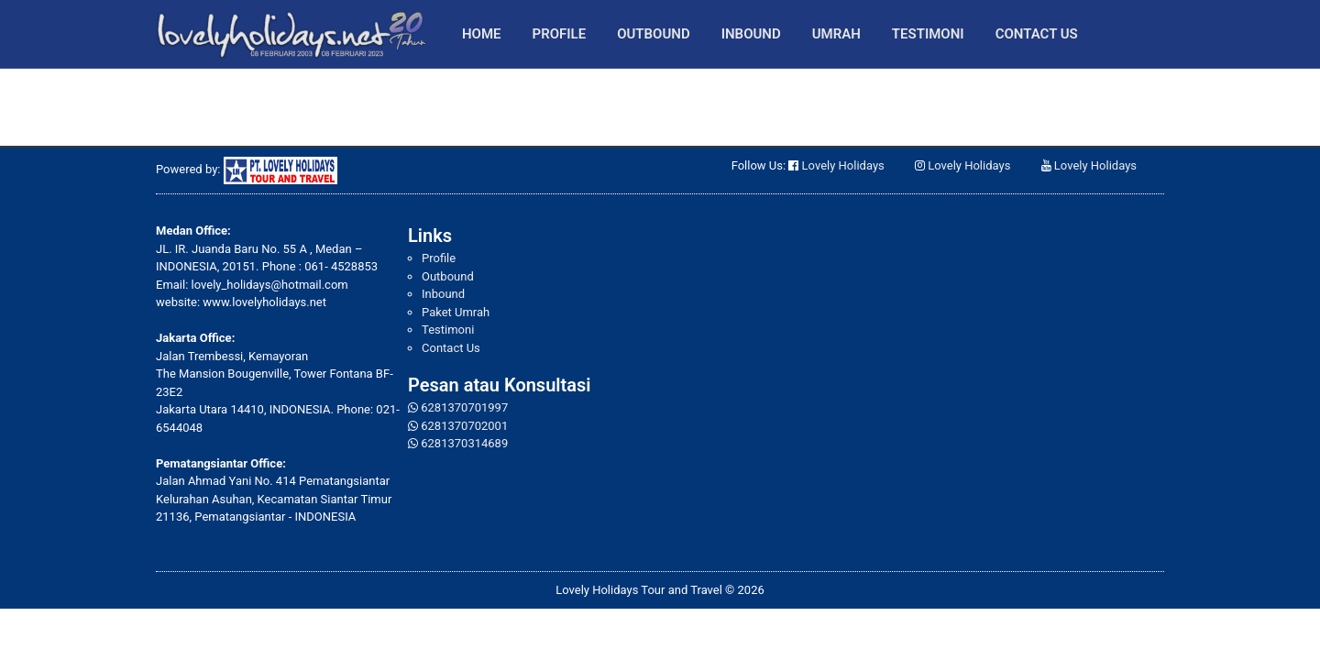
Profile (560, 34)
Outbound (653, 34)
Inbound (751, 34)
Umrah (836, 34)
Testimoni (928, 34)
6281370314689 (464, 443)
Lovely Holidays (843, 165)
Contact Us (1037, 34)
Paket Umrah (456, 312)
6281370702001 (464, 426)
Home (481, 34)
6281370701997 (464, 407)
